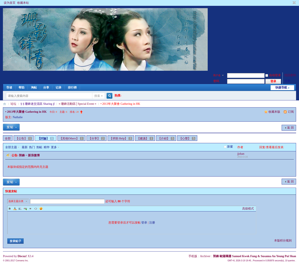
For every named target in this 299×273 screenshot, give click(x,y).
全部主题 (11, 147)
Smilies (41, 208)
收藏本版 (274, 111)
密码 (216, 81)
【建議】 (145, 138)
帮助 (21, 87)
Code (36, 208)
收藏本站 (23, 2)
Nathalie (18, 117)
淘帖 (34, 87)
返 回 (290, 127)
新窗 (230, 146)
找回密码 (290, 75)
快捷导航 (281, 87)
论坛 (13, 103)
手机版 (192, 256)
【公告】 (23, 138)
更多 (54, 147)
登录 (144, 222)
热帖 (39, 147)
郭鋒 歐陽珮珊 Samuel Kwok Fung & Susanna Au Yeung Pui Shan (254, 256)
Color (15, 208)
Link (25, 208)
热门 (32, 147)
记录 (58, 87)
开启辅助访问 (290, 3)
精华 (47, 147)
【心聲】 (187, 138)
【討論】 (45, 138)
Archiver (205, 256)
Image (20, 208)
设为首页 (9, 2)
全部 (8, 138)
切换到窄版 (293, 3)
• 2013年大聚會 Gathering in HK (26, 111)
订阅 (291, 111)
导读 (9, 87)
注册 (287, 81)
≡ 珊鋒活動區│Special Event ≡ (77, 103)
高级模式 (248, 208)
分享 (46, 87)
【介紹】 (166, 138)
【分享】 (96, 138)
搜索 (97, 95)
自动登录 (273, 75)
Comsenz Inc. (22, 260)
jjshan (240, 153)
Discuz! (22, 256)
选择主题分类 (15, 201)
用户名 (217, 75)
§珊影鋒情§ (4, 104)
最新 (25, 147)
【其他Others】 (71, 138)
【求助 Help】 (120, 138)
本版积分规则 (283, 240)
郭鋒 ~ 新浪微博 (29, 155)
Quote (30, 208)
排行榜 (72, 87)
